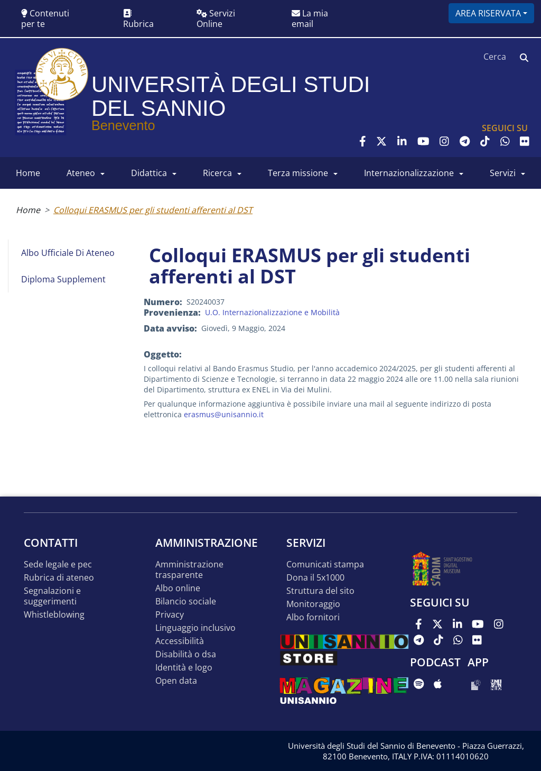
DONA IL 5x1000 (315, 577)
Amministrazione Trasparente (189, 570)
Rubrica (138, 19)
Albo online (177, 588)
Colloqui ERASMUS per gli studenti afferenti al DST (153, 210)
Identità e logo (183, 667)
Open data (176, 680)
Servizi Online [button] (216, 18)
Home (28, 210)
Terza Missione (298, 173)
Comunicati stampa (325, 564)
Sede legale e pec (58, 564)
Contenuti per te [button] (45, 18)
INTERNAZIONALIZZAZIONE (409, 173)
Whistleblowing (54, 614)
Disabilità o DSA (185, 654)
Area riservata (488, 13)
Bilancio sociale (185, 601)
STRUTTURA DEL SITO (320, 590)
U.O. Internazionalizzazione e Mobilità (272, 312)
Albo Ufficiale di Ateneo (68, 253)
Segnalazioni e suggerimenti (52, 596)
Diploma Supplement (63, 279)
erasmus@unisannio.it (224, 414)
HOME (28, 173)
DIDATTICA (149, 173)
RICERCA (217, 173)
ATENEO (81, 173)
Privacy (169, 614)
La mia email (310, 18)
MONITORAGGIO (313, 604)
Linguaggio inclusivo (195, 628)
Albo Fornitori (313, 617)
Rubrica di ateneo (59, 577)
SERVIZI (503, 173)
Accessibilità (179, 641)
